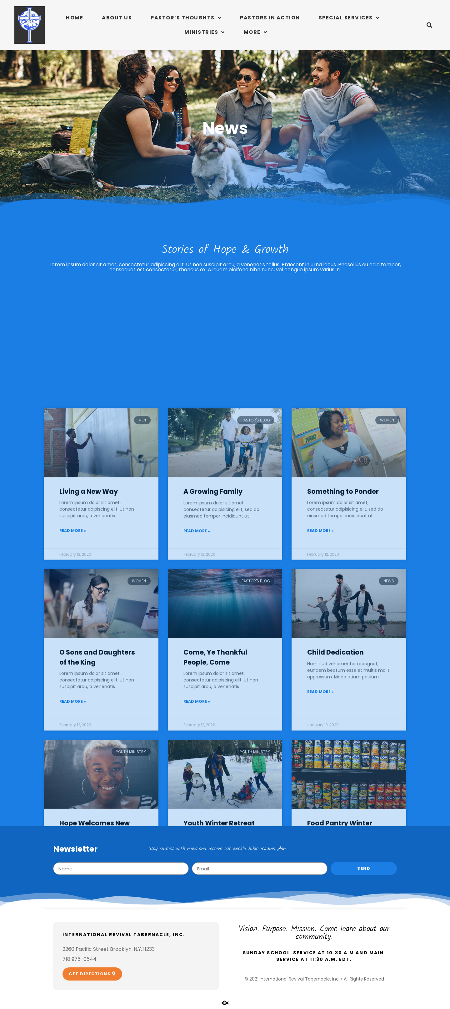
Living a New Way (88, 701)
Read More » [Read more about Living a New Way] (72, 740)
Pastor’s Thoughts (186, 17)
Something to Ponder (343, 701)
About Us (117, 17)
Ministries (204, 32)
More (256, 32)
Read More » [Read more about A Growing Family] (196, 740)
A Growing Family (212, 701)
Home (74, 17)
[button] (429, 25)
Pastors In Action (270, 17)
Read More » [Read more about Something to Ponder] (320, 740)
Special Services (349, 17)
